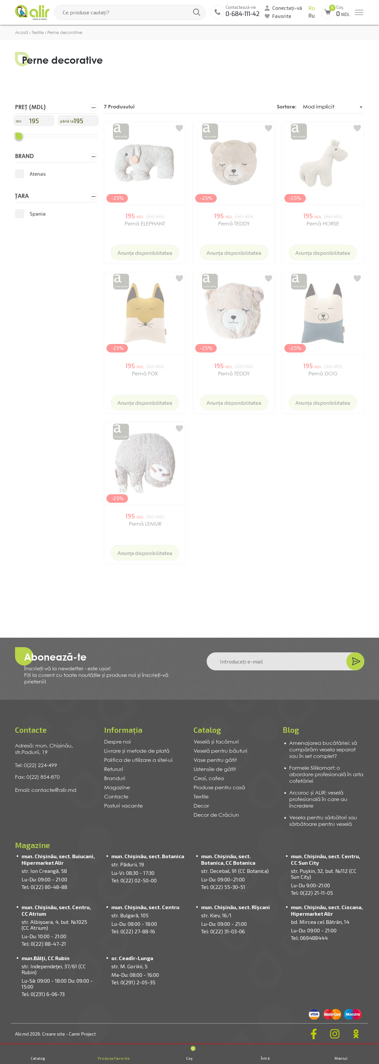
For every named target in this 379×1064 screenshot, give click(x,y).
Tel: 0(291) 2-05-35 (133, 982)
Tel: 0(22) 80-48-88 (44, 887)
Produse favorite (113, 1058)
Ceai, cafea (209, 778)
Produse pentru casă (219, 787)
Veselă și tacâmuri (216, 742)
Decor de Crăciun (216, 815)
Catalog (38, 1058)
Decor (201, 806)
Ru (311, 15)
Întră (265, 1058)
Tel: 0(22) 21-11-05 (312, 893)
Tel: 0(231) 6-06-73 (43, 994)
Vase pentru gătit (215, 760)
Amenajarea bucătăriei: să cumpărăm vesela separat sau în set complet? (323, 750)
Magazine (117, 787)
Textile (201, 796)
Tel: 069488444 (309, 938)
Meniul (341, 1058)
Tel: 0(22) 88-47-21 (44, 944)
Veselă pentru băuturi (220, 751)
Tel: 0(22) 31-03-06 (223, 931)
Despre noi (117, 742)
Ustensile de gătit (215, 769)
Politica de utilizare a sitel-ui (138, 760)
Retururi (113, 769)
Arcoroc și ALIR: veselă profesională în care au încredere (318, 800)
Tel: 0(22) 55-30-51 (223, 887)
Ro (311, 8)
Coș (190, 1053)
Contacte (116, 796)
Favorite (281, 16)
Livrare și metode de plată (136, 751)
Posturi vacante (123, 806)
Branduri (114, 778)
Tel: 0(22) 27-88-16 (133, 931)
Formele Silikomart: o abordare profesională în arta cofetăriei (326, 775)
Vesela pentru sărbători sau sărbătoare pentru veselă (323, 821)
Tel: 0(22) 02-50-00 (134, 880)
